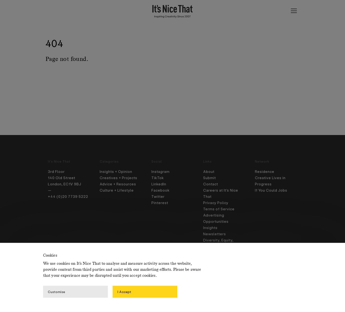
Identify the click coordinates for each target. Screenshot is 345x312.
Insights (210, 227)
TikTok (157, 178)
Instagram (160, 171)
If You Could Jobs (271, 190)
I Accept (124, 291)
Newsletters (215, 234)
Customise (56, 291)
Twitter (158, 196)
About (209, 171)
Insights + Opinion (116, 171)
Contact (211, 184)
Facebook (160, 190)
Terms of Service (219, 209)
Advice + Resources (118, 184)
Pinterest (160, 202)
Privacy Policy (216, 202)
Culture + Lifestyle (117, 190)
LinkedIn (159, 184)
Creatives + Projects (119, 178)
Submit (209, 178)
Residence (265, 171)
